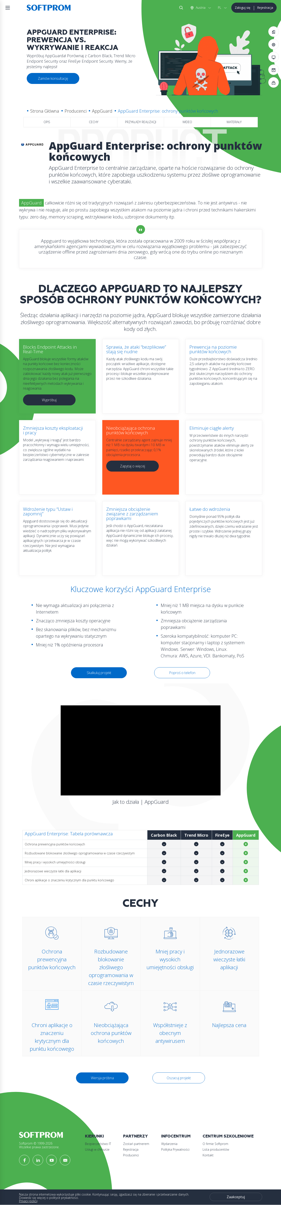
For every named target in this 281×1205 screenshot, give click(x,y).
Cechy (93, 122)
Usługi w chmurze (97, 1149)
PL (219, 7)
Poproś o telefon (182, 672)
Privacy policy (28, 1201)
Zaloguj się (242, 7)
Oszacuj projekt (179, 1077)
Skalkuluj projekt (99, 672)
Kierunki (94, 1136)
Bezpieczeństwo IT (98, 1144)
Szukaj (180, 7)
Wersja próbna (102, 1077)
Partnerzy (135, 1136)
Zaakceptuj (236, 1196)
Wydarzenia (169, 1144)
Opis (47, 122)
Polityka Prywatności (175, 1149)
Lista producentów (216, 1149)
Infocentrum (176, 1136)
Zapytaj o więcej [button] (132, 466)
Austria (200, 7)
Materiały (234, 122)
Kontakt (208, 1155)
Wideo (187, 122)
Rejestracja (265, 7)
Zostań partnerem (136, 1144)
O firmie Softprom (215, 1144)
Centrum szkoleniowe (228, 1136)
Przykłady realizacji (140, 122)
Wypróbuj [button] (49, 400)
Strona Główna (44, 111)
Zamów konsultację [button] (53, 78)
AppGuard (102, 111)
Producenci (76, 111)
